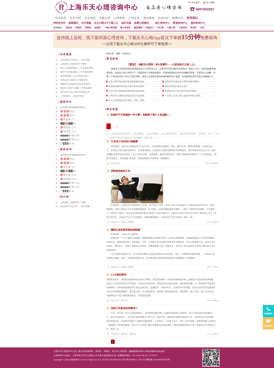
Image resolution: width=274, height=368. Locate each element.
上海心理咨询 (152, 134)
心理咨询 (147, 351)
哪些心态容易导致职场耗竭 (125, 230)
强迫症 (69, 27)
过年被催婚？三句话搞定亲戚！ (75, 76)
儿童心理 (171, 27)
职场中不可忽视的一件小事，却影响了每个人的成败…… (141, 114)
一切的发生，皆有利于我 (71, 96)
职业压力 (115, 163)
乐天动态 (90, 17)
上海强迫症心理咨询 (120, 134)
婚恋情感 (138, 27)
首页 (118, 53)
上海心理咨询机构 (187, 134)
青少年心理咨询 (119, 351)
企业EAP (163, 17)
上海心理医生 (138, 134)
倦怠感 (124, 334)
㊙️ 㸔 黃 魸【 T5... (68, 127)
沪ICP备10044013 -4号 (131, 359)
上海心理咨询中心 (168, 134)
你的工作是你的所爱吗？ (124, 308)
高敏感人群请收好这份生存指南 (75, 84)
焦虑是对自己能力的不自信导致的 (180, 91)
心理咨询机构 (87, 351)
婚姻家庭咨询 (135, 351)
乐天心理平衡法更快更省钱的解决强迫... (127, 81)
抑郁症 (78, 27)
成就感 (132, 334)
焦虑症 (98, 27)
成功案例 (148, 17)
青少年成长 (125, 27)
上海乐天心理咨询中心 (63, 351)
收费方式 (177, 17)
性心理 (160, 27)
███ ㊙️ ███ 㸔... (68, 123)
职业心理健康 (127, 222)
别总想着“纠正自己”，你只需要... (75, 60)
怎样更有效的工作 (120, 171)
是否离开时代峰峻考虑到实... (73, 107)
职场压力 (150, 27)
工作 (210, 134)
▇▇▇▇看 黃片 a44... (70, 135)
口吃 (202, 27)
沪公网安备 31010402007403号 (156, 359)
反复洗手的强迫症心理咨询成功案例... (182, 81)
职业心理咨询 (127, 267)
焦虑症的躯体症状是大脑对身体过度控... (127, 86)
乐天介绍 (75, 17)
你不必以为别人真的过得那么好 (75, 92)
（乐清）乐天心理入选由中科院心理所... (183, 95)
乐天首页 (60, 17)
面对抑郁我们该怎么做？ (176, 86)
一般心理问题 (110, 27)
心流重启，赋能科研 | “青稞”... (74, 64)
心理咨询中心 (59, 355)
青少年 (124, 300)
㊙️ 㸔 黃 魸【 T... (68, 119)
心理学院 (119, 17)
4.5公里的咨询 (118, 274)
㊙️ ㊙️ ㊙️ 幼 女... (68, 111)
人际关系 (183, 27)
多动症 (193, 27)
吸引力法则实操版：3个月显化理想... (77, 68)
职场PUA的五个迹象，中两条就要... (76, 88)
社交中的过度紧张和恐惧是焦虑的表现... (127, 91)
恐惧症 (88, 27)
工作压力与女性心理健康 (124, 141)
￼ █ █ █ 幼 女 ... (68, 143)
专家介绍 (104, 17)
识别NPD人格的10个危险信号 (74, 80)
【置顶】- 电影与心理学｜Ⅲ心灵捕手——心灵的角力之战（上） (161, 64)
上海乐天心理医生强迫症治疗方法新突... (127, 95)
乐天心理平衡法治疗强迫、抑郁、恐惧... (127, 100)
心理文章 (134, 17)
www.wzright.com (89, 359)
